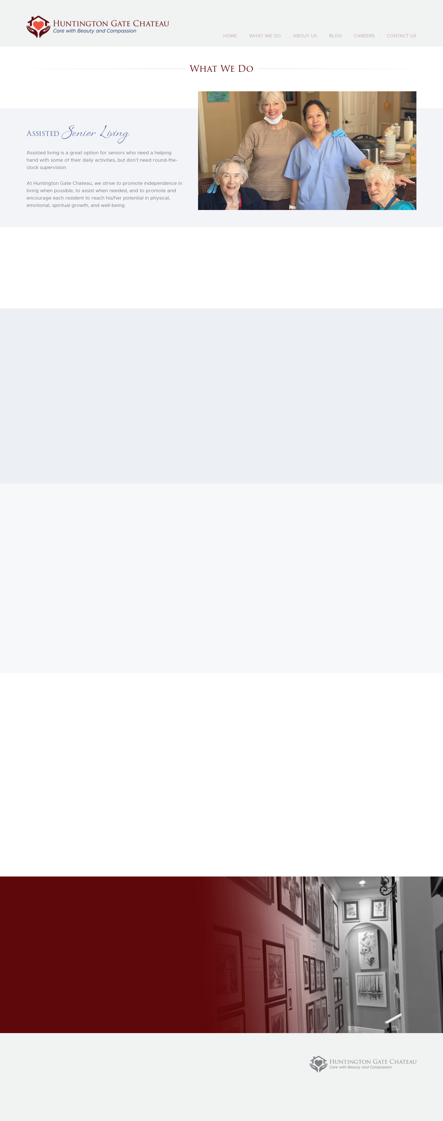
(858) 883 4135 (270, 24)
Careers (364, 36)
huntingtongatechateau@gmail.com (378, 24)
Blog (335, 36)
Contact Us (401, 36)
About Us (305, 36)
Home (230, 36)
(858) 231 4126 (309, 24)
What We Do (265, 36)
